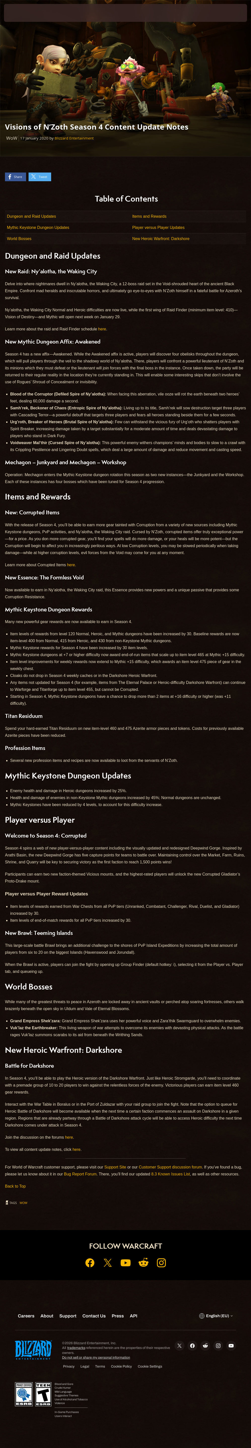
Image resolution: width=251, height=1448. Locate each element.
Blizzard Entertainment (74, 138)
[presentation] (19, 13)
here (102, 329)
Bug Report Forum (80, 1174)
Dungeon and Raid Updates (31, 216)
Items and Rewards (149, 216)
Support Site (115, 1167)
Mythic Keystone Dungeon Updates (38, 227)
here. (71, 565)
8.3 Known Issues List (170, 1174)
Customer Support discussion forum (170, 1167)
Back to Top (15, 1186)
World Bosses (19, 239)
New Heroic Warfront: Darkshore (161, 239)
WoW (23, 1203)
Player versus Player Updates (158, 227)
